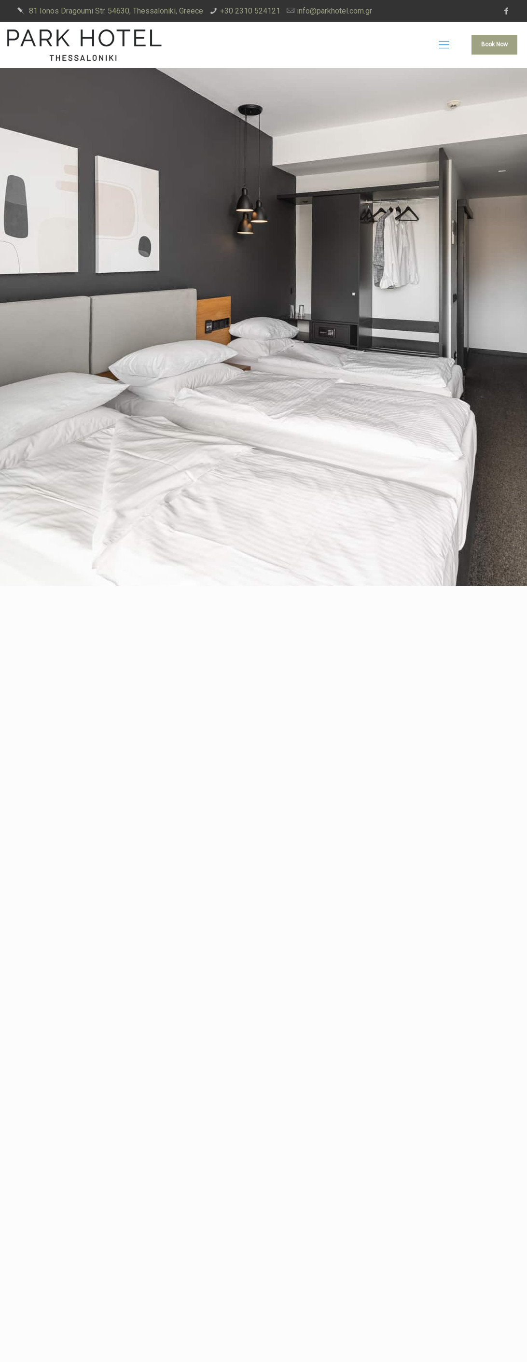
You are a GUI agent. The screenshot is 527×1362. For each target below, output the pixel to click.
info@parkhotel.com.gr (334, 10)
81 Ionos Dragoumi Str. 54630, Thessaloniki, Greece (116, 10)
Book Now (494, 44)
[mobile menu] (444, 45)
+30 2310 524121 (250, 10)
